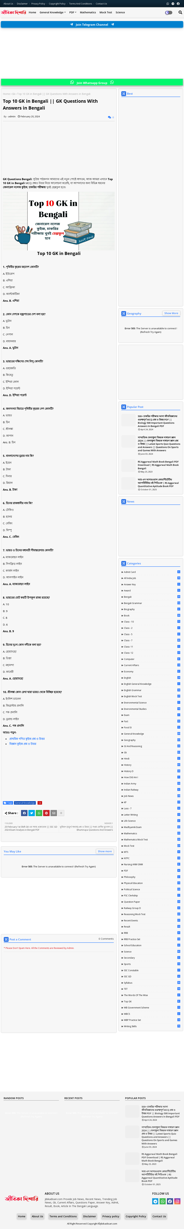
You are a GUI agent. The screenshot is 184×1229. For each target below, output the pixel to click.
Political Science (152, 889)
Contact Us (159, 1216)
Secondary (152, 957)
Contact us (101, 3)
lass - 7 (152, 808)
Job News (152, 796)
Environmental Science (152, 702)
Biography (152, 609)
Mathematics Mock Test (152, 839)
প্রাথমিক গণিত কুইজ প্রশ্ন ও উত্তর (27, 739)
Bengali (152, 596)
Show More (171, 313)
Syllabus (152, 982)
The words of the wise (152, 995)
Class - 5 (152, 634)
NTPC (152, 858)
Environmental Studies (152, 708)
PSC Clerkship (152, 895)
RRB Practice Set (152, 939)
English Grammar (152, 690)
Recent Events (152, 920)
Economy (152, 671)
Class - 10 (152, 621)
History (152, 764)
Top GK (152, 1001)
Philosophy (152, 877)
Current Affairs (152, 665)
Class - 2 (152, 628)
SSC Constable (152, 970)
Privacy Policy (38, 3)
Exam (152, 715)
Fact (152, 721)
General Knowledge (51, 12)
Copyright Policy (57, 3)
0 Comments (106, 938)
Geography (152, 740)
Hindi (152, 758)
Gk (13, 94)
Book (152, 615)
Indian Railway (152, 789)
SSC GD (152, 976)
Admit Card (152, 572)
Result (152, 926)
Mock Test (106, 12)
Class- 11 (152, 646)
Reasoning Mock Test (152, 914)
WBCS (152, 1013)
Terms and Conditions (81, 3)
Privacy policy (110, 1216)
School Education (152, 945)
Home (32, 12)
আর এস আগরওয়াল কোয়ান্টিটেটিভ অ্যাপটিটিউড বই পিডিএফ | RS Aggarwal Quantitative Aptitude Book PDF (158, 483)
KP (152, 802)
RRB (152, 932)
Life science (152, 820)
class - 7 (152, 640)
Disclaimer (22, 3)
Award (152, 590)
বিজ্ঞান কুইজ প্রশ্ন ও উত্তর (22, 744)
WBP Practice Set (152, 1020)
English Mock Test (152, 696)
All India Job (152, 578)
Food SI (152, 727)
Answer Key (152, 584)
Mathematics (88, 12)
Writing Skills (152, 1026)
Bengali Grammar (152, 603)
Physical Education (152, 883)
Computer (152, 659)
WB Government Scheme (152, 1007)
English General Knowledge (152, 683)
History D (152, 771)
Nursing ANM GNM (152, 864)
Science (120, 12)
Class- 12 (152, 652)
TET (152, 988)
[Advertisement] (92, 53)
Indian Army (152, 783)
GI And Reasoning (152, 746)
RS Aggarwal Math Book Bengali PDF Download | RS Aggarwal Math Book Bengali (158, 465)
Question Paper (152, 901)
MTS (152, 852)
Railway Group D (152, 908)
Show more (105, 851)
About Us (9, 3)
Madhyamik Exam (152, 827)
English (152, 677)
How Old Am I (152, 777)
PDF (71, 12)
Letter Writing (152, 814)
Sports (152, 964)
